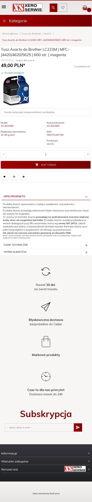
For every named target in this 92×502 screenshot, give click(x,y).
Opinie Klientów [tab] (15, 251)
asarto (50, 143)
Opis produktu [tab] (14, 196)
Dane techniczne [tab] (16, 244)
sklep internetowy (41, 493)
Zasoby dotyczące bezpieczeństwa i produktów (29, 112)
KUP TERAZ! (45, 165)
